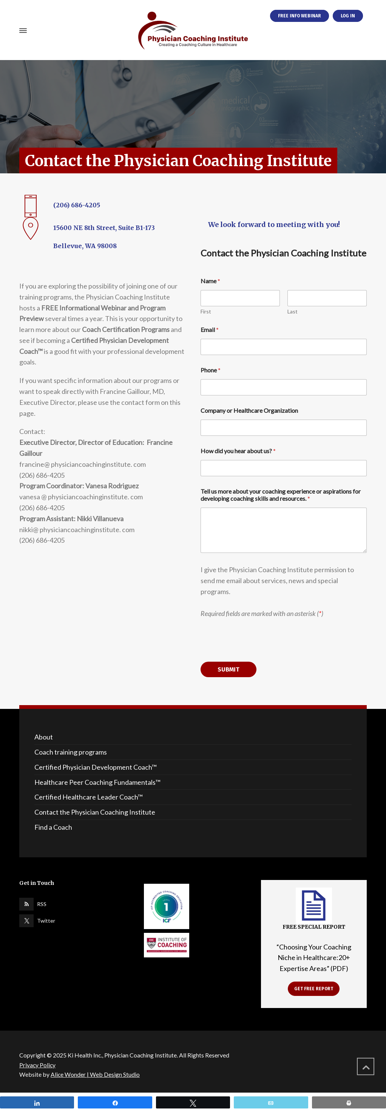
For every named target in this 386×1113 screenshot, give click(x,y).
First (206, 311)
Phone (211, 370)
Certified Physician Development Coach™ (95, 767)
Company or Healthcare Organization (249, 410)
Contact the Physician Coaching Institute (94, 812)
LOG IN (348, 16)
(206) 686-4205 (76, 205)
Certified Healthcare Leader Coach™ (88, 797)
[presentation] (258, 656)
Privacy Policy (37, 1064)
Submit (228, 669)
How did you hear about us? (238, 450)
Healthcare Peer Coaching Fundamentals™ (97, 782)
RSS (41, 904)
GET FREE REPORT (313, 988)
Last (292, 311)
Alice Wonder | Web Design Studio (95, 1074)
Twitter (46, 920)
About (43, 737)
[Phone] (284, 387)
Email (210, 329)
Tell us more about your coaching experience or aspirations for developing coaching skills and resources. (281, 495)
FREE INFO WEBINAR (299, 16)
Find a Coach (53, 827)
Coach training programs (70, 752)
